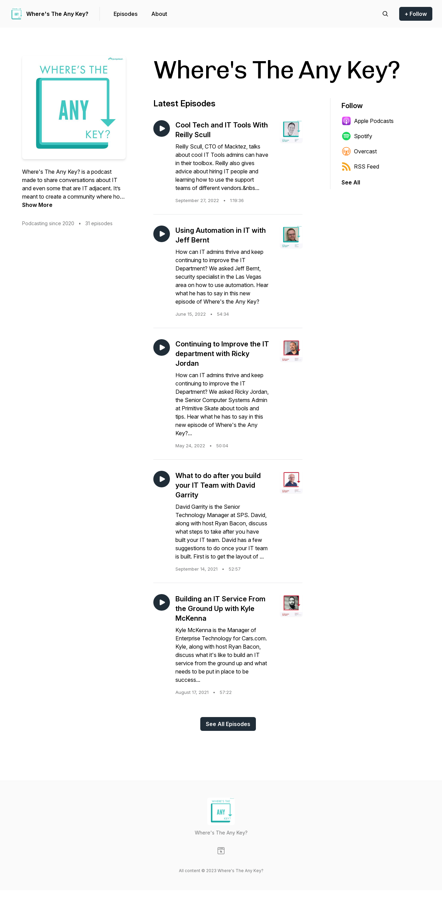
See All (351, 182)
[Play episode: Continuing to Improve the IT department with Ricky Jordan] (161, 347)
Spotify (357, 136)
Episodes (125, 13)
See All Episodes (228, 724)
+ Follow (416, 13)
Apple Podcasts (368, 121)
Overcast (359, 151)
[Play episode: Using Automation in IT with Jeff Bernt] (161, 234)
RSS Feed (360, 166)
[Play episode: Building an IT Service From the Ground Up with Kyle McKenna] (161, 602)
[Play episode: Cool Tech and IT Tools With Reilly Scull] (161, 128)
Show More (37, 204)
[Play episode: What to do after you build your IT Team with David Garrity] (161, 479)
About (159, 13)
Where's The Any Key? (57, 13)
